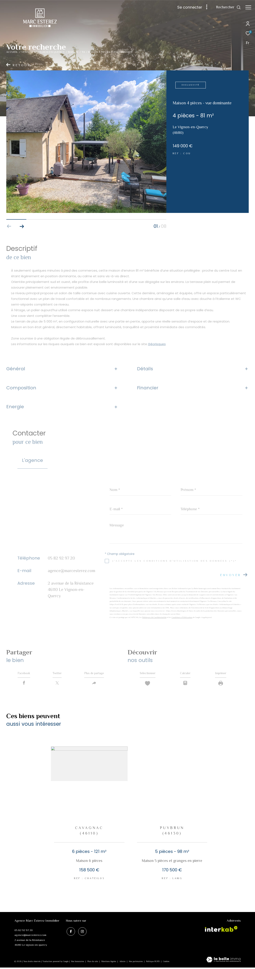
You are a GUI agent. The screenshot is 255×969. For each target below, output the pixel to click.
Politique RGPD (153, 963)
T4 (83, 52)
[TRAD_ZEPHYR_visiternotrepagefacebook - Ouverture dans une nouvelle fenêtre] (70, 932)
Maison (73, 52)
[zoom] (86, 212)
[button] (22, 226)
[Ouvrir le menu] (248, 7)
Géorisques (157, 344)
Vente (25, 52)
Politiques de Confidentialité (154, 617)
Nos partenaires (136, 963)
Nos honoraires (78, 963)
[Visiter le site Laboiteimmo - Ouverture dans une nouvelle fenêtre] (223, 961)
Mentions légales (109, 963)
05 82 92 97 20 (61, 558)
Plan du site (93, 963)
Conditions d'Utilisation (182, 617)
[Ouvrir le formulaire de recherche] (228, 7)
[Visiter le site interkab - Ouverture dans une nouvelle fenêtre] (221, 930)
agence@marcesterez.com (71, 570)
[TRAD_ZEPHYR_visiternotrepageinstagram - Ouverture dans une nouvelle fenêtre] (81, 932)
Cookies (166, 963)
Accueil (12, 52)
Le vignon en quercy (49, 52)
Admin (122, 963)
